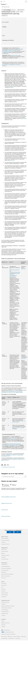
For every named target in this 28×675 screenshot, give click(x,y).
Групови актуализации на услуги (12, 391)
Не (17, 532)
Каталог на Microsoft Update (18, 421)
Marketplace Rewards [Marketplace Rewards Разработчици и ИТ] (4, 613)
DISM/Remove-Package (12, 438)
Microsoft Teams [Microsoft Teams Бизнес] (3, 596)
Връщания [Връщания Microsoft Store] (3, 553)
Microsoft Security (4, 509)
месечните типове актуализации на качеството (11, 51)
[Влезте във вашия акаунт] (26, 1)
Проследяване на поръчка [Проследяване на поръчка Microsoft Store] (5, 555)
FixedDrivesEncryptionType (14, 269)
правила (11, 87)
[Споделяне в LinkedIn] (4, 464)
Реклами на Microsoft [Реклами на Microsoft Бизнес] (4, 592)
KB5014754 (12, 160)
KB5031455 (23, 358)
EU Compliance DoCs (11, 638)
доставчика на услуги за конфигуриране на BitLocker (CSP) (15, 275)
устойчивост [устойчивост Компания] (3, 626)
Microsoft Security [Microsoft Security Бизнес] (4, 585)
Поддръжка (3, 4)
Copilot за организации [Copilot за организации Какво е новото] (4, 538)
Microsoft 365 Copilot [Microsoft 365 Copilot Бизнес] (4, 594)
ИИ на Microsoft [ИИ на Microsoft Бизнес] (3, 583)
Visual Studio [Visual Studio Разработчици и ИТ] (3, 615)
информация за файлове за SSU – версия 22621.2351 (13, 459)
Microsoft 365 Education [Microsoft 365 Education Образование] (4, 570)
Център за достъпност (5, 516)
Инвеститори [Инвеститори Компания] (3, 624)
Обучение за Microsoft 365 (6, 503)
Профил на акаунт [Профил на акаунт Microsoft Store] (4, 549)
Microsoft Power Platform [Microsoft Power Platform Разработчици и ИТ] (5, 611)
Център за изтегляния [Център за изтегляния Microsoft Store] (4, 551)
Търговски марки (23, 636)
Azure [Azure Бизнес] (2, 587)
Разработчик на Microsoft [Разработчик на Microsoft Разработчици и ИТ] (5, 602)
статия (24, 118)
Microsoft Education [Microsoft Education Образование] (4, 564)
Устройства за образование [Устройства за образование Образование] (5, 566)
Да (10, 532)
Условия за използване (16, 636)
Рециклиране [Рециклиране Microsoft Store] (3, 557)
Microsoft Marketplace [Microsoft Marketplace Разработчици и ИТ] (4, 609)
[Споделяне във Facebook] (2, 464)
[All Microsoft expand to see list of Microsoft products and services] (1, 1)
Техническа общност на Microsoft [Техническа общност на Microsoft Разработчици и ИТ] (6, 607)
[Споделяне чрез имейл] (7, 464)
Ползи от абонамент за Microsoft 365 (8, 496)
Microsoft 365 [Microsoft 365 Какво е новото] (3, 542)
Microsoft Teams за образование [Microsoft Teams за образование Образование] (6, 568)
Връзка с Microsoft (4, 636)
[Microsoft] (13, 1)
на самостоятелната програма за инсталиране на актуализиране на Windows (11, 444)
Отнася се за (4, 15)
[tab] (6, 485)
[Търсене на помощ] (4, 1)
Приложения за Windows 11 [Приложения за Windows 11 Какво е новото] (5, 544)
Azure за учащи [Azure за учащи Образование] (3, 577)
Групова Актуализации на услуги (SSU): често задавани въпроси (12, 392)
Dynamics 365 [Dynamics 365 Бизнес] (3, 589)
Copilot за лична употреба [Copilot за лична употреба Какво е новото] (5, 540)
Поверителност (10, 636)
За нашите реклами (4, 638)
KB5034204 (23, 268)
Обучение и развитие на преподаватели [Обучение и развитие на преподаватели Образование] (7, 574)
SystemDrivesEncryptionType (15, 272)
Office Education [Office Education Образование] (3, 572)
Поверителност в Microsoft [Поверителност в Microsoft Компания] (5, 622)
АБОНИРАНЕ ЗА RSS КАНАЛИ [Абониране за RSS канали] (8, 467)
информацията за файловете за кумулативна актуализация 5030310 (12, 455)
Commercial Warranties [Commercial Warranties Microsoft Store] (4, 559)
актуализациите (5, 53)
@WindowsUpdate (14, 55)
